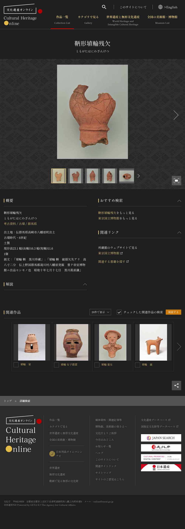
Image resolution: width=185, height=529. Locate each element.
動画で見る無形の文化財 (63, 481)
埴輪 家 (25, 364)
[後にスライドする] (175, 115)
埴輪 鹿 (147, 364)
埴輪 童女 (107, 364)
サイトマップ (103, 473)
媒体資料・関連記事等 (108, 420)
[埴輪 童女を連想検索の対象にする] (96, 365)
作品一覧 (62, 21)
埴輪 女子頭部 (69, 364)
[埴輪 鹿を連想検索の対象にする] (137, 365)
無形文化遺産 (57, 474)
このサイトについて (133, 7)
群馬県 (32, 223)
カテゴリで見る (88, 21)
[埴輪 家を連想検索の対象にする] (16, 364)
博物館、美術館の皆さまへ (111, 426)
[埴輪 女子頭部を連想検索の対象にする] (56, 365)
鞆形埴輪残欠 (107, 212)
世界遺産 (54, 468)
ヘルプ (99, 453)
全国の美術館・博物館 (162, 21)
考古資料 (10, 223)
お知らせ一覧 (103, 446)
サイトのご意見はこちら (110, 479)
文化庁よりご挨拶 (106, 433)
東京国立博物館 (108, 218)
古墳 (22, 223)
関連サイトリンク (106, 466)
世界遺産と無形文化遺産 (123, 21)
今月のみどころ (104, 440)
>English (167, 7)
